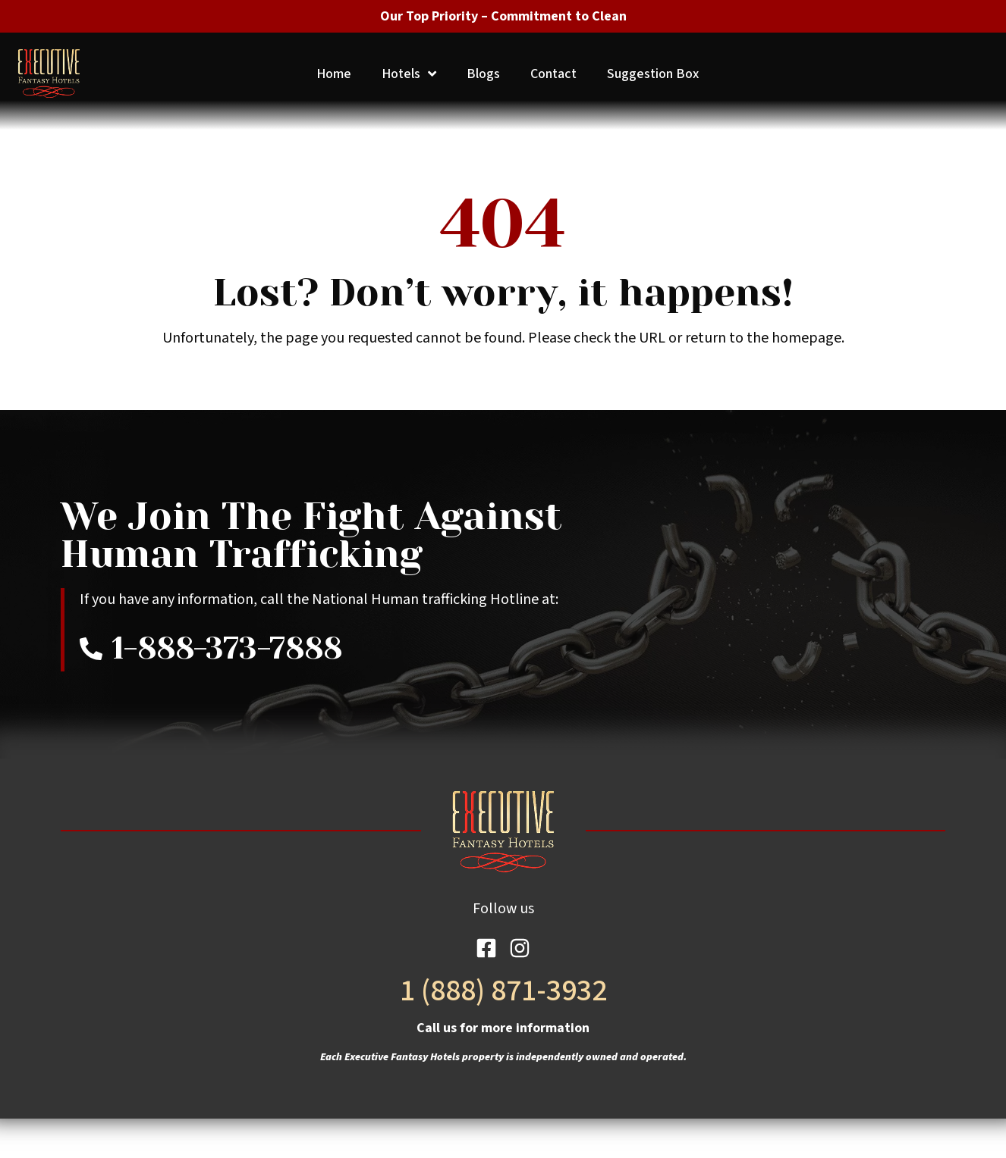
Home (333, 73)
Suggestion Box (653, 73)
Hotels (409, 73)
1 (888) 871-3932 (503, 990)
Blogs (483, 73)
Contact (553, 73)
